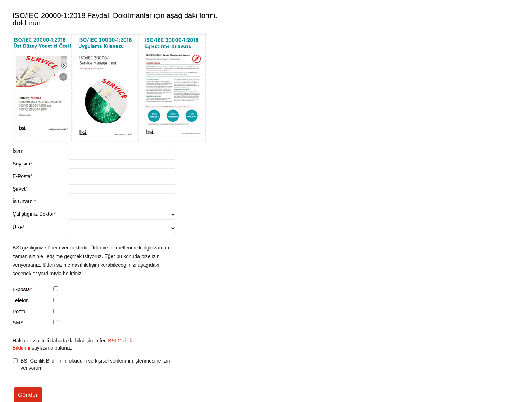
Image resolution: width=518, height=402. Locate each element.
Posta (19, 311)
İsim (17, 151)
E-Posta (22, 176)
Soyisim (21, 164)
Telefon (21, 300)
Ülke (18, 227)
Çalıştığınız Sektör (33, 214)
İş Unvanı (23, 201)
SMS (18, 323)
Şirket (19, 189)
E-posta (21, 289)
